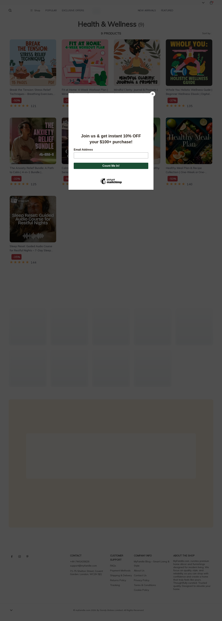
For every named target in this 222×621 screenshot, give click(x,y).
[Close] (152, 94)
